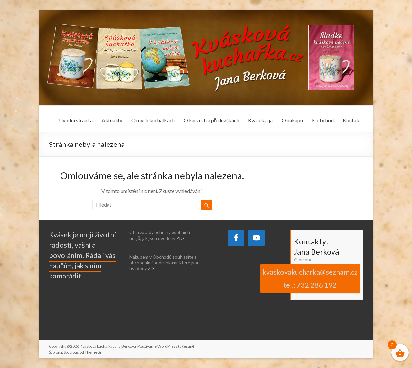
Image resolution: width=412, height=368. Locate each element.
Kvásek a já (260, 120)
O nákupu (292, 120)
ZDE (180, 238)
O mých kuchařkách (153, 120)
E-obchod (323, 120)
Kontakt (352, 120)
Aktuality (112, 120)
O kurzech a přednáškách (211, 120)
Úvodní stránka (76, 120)
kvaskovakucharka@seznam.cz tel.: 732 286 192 (310, 278)
